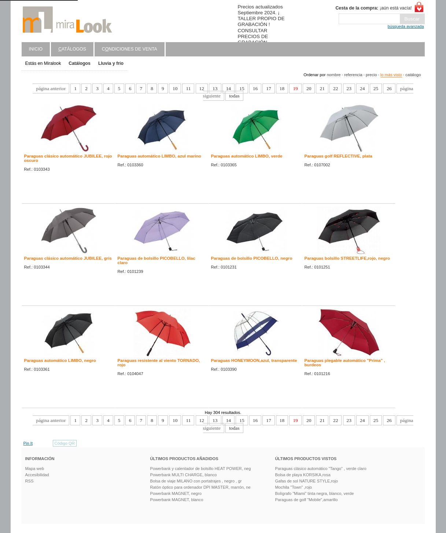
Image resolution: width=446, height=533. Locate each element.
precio (371, 75)
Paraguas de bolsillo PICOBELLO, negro (251, 258)
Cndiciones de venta (129, 49)
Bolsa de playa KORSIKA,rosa (303, 475)
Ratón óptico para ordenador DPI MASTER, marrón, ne (200, 487)
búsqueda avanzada (406, 26)
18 (282, 88)
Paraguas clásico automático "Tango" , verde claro (320, 468)
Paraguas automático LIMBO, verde (247, 156)
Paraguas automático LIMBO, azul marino (159, 156)
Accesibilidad (37, 475)
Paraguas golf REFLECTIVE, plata (338, 156)
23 (349, 88)
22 (335, 88)
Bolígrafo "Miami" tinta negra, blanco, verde (314, 493)
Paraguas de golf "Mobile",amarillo (306, 499)
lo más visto (391, 75)
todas (234, 96)
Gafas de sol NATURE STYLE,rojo (306, 481)
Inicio (36, 49)
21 (322, 88)
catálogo (413, 75)
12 (201, 88)
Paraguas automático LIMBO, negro (60, 360)
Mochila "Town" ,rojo (293, 487)
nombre (334, 75)
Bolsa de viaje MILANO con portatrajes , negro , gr (196, 481)
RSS (29, 481)
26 (389, 88)
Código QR (65, 443)
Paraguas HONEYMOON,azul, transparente (254, 360)
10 (175, 88)
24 (362, 88)
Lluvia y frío (111, 63)
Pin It (28, 443)
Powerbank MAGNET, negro (176, 493)
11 (188, 88)
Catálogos (80, 63)
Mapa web (34, 468)
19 (295, 88)
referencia (353, 75)
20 (308, 88)
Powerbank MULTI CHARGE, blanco (183, 475)
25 (375, 88)
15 (241, 88)
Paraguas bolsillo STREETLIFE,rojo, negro (347, 258)
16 (255, 88)
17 (268, 88)
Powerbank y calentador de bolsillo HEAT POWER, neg (200, 468)
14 (228, 88)
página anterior (51, 88)
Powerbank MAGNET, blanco (176, 499)
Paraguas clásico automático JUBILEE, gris (68, 258)
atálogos (72, 49)
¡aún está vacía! (373, 8)
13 (215, 88)
